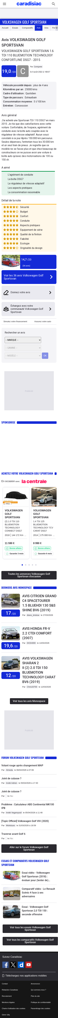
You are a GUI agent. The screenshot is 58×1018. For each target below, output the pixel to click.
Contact (5, 984)
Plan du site (35, 996)
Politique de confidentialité (41, 1002)
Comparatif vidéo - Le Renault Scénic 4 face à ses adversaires (38, 892)
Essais (15, 28)
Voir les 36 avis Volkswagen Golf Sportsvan (23, 277)
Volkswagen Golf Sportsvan (24, 22)
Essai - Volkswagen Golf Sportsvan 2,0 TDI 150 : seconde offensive (35, 910)
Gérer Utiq (6, 1015)
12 (11, 675)
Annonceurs (35, 984)
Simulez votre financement (15, 321)
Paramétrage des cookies (40, 1008)
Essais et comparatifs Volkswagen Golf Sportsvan (25, 863)
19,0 (9, 71)
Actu (46, 28)
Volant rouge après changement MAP (22, 765)
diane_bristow (33, 615)
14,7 (26, 259)
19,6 (11, 645)
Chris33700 (32, 687)
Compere (38, 66)
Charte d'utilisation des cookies (13, 1008)
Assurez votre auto (42, 321)
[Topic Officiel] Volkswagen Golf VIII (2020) (25, 821)
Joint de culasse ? (11, 778)
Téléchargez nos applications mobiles (26, 975)
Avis (38, 28)
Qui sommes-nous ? (38, 990)
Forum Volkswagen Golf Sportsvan (22, 758)
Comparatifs (27, 28)
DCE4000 (31, 643)
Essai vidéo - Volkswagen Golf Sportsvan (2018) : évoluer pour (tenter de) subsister (36, 876)
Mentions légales (8, 1002)
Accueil (5, 28)
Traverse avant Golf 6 (13, 833)
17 (11, 613)
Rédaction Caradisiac (10, 990)
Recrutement (7, 996)
